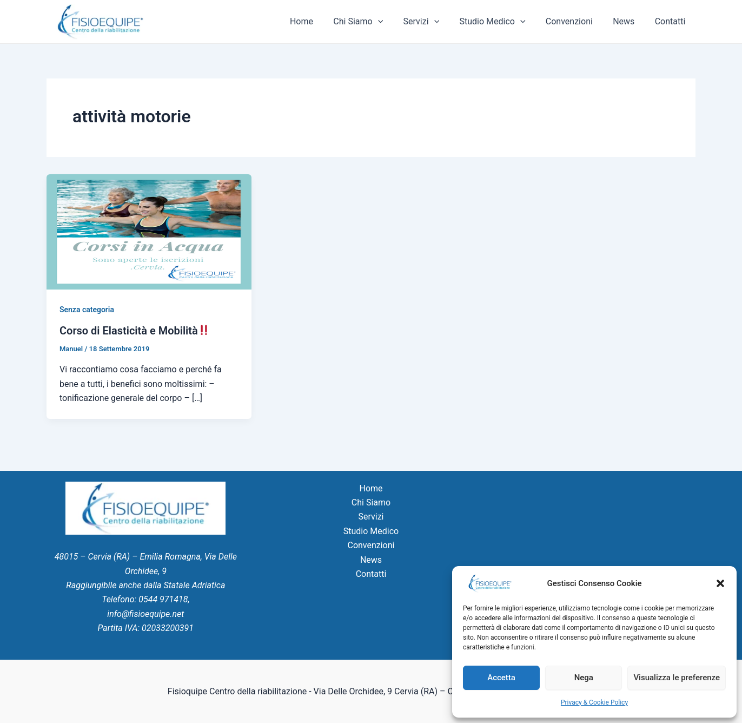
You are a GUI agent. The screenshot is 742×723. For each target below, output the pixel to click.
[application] (393, 21)
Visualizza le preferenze (676, 677)
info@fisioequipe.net (145, 614)
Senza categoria (86, 309)
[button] (720, 583)
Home (320, 21)
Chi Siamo (374, 21)
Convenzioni (576, 21)
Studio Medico (502, 21)
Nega (583, 677)
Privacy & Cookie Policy (594, 702)
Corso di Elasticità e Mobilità (134, 330)
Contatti (671, 21)
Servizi (434, 21)
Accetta (501, 677)
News (628, 21)
